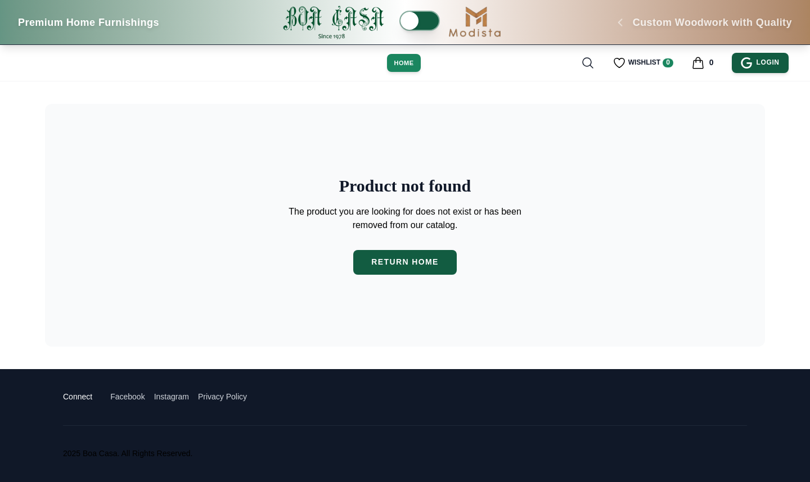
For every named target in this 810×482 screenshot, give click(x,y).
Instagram (171, 396)
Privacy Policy (222, 396)
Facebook (127, 396)
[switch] (419, 21)
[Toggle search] (588, 63)
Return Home (405, 261)
